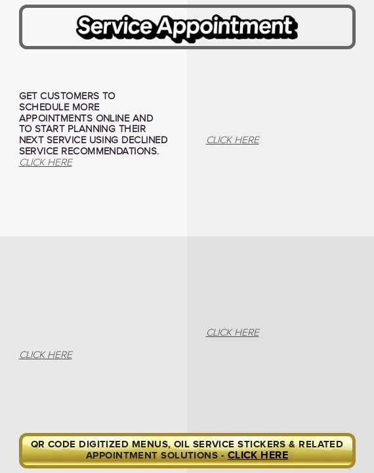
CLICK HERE (258, 455)
